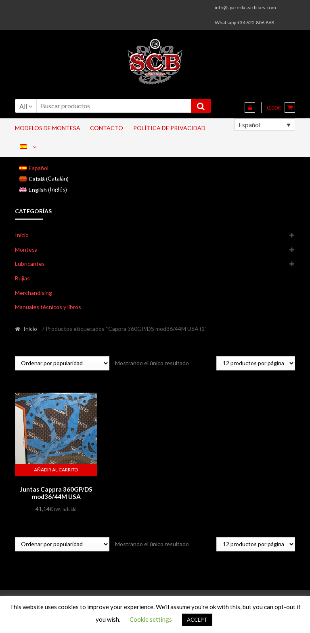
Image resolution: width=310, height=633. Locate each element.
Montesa (26, 249)
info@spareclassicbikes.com (245, 7)
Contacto (106, 127)
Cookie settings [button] (151, 619)
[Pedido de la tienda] (62, 363)
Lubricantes (30, 263)
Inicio (22, 234)
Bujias (22, 278)
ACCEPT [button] (197, 619)
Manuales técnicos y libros (48, 306)
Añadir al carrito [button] (56, 470)
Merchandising (33, 292)
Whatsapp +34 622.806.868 (244, 22)
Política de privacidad (169, 127)
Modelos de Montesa (47, 127)
